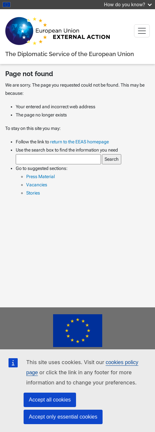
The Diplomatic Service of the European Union (69, 54)
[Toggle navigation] (142, 30)
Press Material (40, 176)
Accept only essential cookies (63, 417)
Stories (33, 192)
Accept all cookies (50, 399)
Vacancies (36, 184)
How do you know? (128, 4)
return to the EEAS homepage (79, 141)
